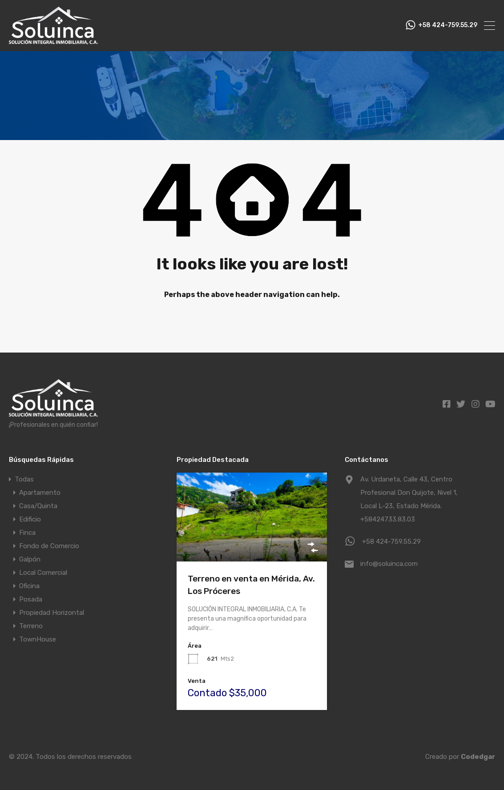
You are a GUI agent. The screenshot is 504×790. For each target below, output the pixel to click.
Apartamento (39, 493)
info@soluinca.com (389, 564)
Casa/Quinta (38, 506)
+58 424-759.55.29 (447, 25)
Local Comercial (43, 573)
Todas (24, 479)
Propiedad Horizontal (51, 613)
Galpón (29, 559)
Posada (30, 599)
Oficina (29, 586)
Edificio (30, 519)
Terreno (31, 626)
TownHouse (37, 639)
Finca (27, 533)
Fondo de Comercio (49, 546)
